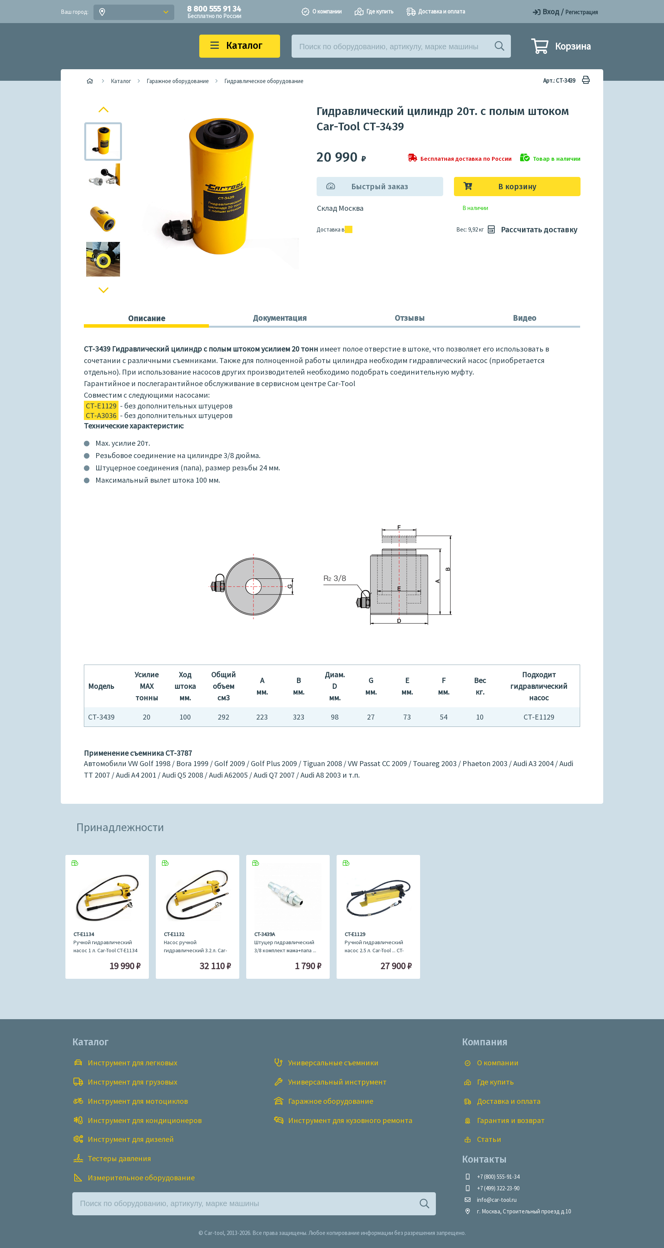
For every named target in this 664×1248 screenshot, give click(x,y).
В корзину (517, 186)
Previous (104, 109)
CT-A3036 (101, 415)
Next (103, 292)
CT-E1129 (101, 405)
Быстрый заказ (379, 186)
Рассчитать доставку (531, 229)
